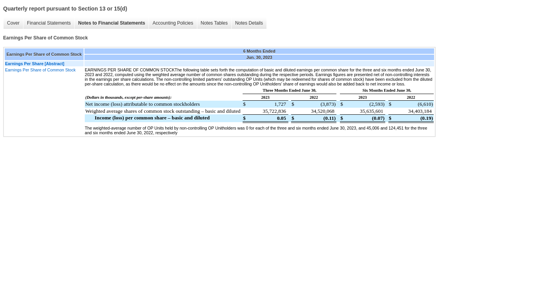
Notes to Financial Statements (111, 23)
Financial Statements (49, 23)
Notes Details (249, 23)
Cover (13, 23)
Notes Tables (214, 23)
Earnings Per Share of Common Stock (40, 70)
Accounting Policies (172, 23)
